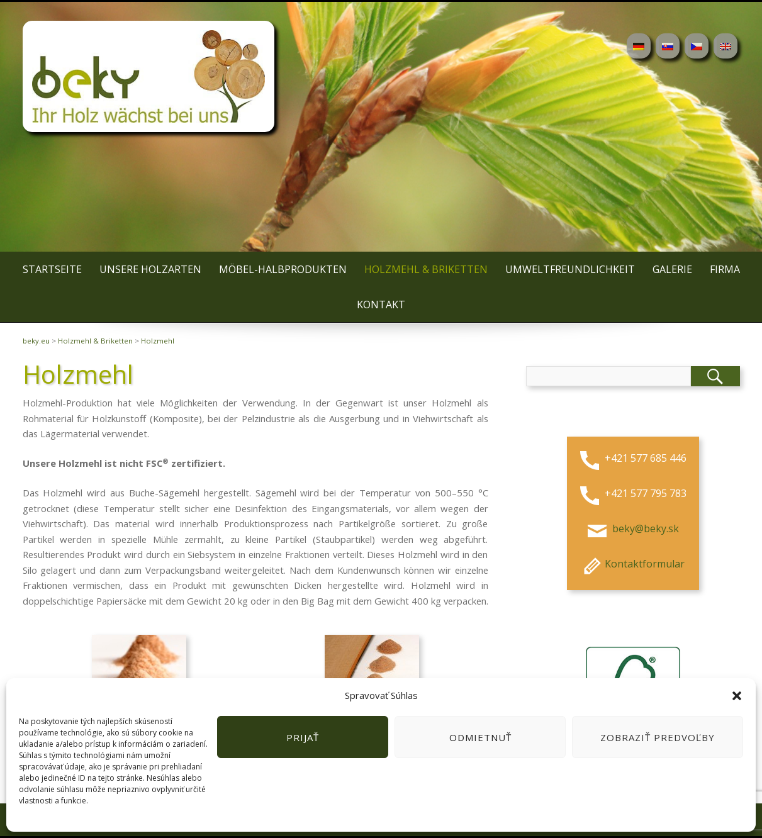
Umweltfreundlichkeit (570, 269)
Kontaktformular (632, 564)
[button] (737, 696)
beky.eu (36, 340)
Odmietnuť (480, 737)
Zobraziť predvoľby (657, 737)
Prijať (302, 737)
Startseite (52, 269)
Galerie (672, 269)
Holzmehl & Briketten (426, 269)
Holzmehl (157, 340)
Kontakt (381, 304)
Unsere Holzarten (150, 269)
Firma (725, 269)
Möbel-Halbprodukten (283, 269)
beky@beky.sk (644, 528)
